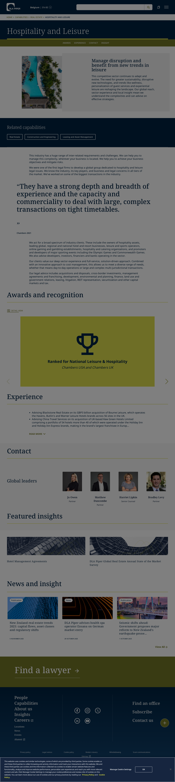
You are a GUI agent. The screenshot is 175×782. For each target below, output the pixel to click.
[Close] (171, 769)
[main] (87, 769)
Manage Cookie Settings (120, 769)
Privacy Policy (88, 774)
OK (143, 769)
